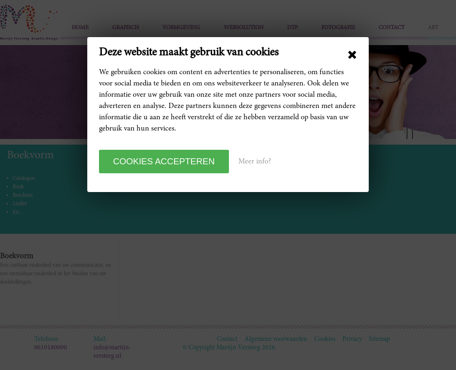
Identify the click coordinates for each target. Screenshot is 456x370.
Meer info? (254, 161)
